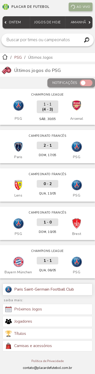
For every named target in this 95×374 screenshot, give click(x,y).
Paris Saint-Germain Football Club (39, 289)
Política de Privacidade (47, 361)
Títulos (15, 334)
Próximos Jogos (23, 309)
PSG (18, 57)
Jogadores (18, 321)
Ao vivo (80, 7)
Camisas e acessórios (28, 346)
